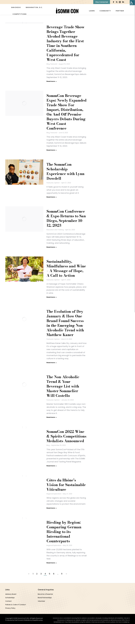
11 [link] (61, 573)
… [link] (57, 573)
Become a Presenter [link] (45, 594)
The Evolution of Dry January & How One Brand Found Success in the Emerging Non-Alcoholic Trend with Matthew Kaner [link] (65, 323)
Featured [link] (53, 64)
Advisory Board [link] (10, 594)
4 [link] (45, 573)
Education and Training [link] (55, 230)
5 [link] (49, 573)
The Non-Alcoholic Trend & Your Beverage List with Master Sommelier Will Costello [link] (63, 386)
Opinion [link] (57, 183)
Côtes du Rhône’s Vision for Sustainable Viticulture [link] (66, 484)
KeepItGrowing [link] (37, 620)
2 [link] (36, 573)
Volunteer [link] (41, 601)
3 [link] (41, 573)
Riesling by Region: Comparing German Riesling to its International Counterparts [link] (64, 532)
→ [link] (66, 573)
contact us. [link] (126, 622)
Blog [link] (48, 64)
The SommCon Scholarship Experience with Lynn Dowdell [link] (65, 171)
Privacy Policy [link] (10, 608)
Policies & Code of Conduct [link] (15, 605)
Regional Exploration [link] (54, 494)
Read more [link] (52, 81)
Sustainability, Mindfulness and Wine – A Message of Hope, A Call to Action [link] (66, 268)
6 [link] (53, 573)
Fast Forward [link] (19, 620)
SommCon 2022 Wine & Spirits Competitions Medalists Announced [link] (66, 436)
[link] (132, 2)
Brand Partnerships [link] (45, 598)
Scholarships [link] (10, 598)
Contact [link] (8, 601)
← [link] (29, 573)
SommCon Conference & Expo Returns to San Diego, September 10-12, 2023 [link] (66, 218)
